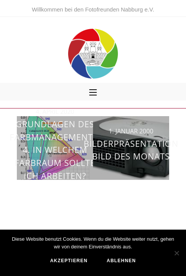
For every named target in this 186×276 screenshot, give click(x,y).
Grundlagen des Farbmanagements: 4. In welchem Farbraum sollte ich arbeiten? (55, 149)
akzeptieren (69, 260)
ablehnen (121, 260)
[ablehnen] (176, 253)
